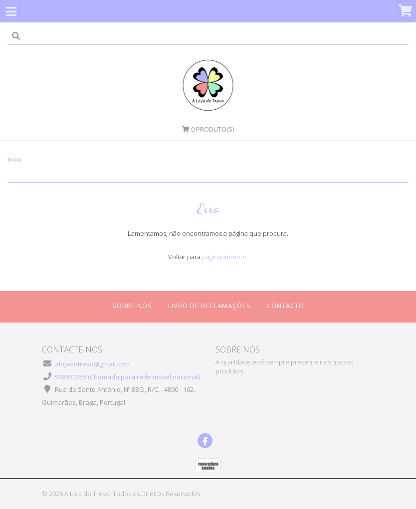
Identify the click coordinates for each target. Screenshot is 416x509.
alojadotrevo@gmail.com (92, 363)
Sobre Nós (132, 305)
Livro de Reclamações (209, 305)
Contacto (285, 305)
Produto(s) (208, 129)
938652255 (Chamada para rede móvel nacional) (127, 376)
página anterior (224, 256)
